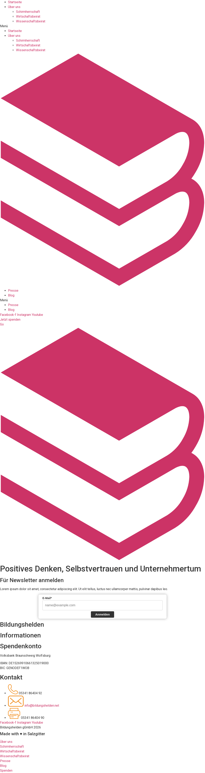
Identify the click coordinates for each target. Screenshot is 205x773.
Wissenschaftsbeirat (30, 14)
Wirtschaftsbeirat (28, 10)
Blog (11, 288)
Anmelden (102, 614)
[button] (102, 19)
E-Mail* (47, 598)
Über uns (14, 29)
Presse (13, 284)
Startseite (15, 24)
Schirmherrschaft (28, 5)
